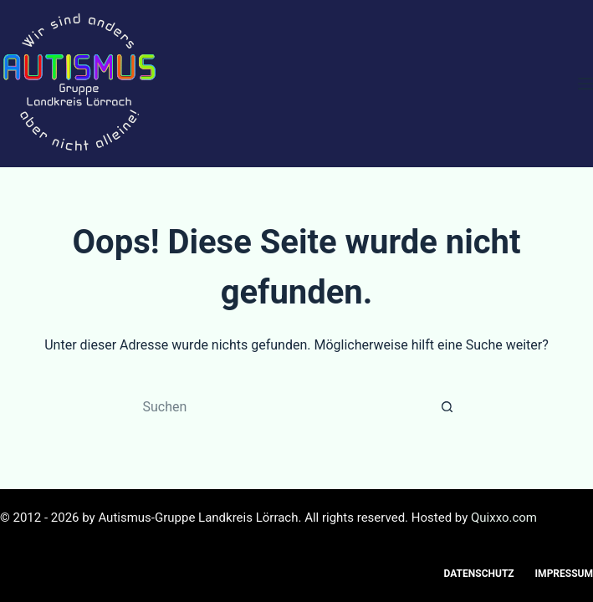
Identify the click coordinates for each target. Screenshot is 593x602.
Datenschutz (479, 573)
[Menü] (585, 83)
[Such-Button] (447, 406)
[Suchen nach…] (280, 406)
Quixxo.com (504, 517)
